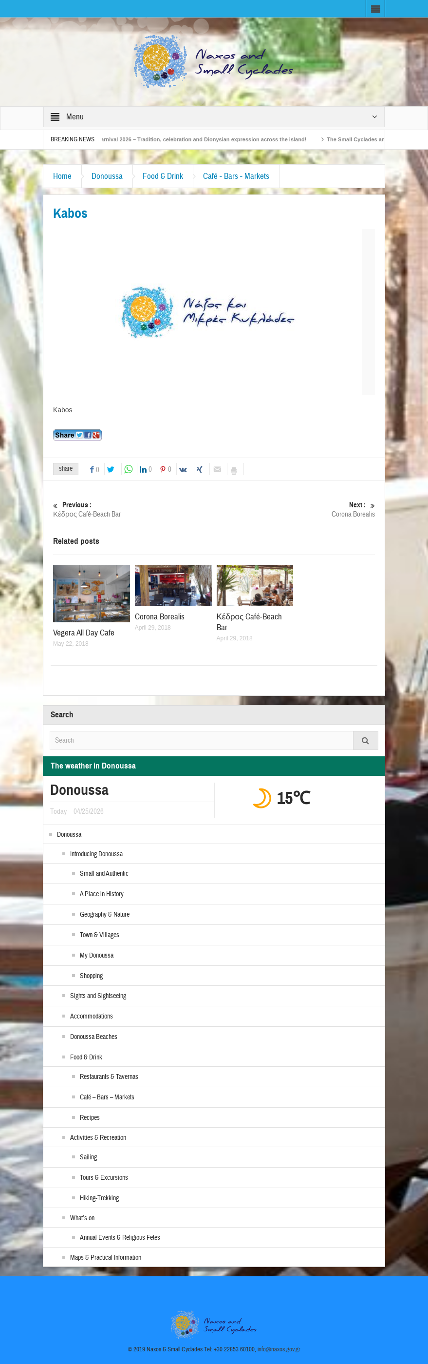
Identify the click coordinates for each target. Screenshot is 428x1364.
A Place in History (102, 894)
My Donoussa (96, 955)
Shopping (91, 976)
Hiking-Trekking (99, 1198)
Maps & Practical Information (105, 1257)
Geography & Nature (105, 914)
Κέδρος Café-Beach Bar (133, 509)
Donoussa (107, 176)
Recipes (90, 1118)
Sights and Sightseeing (98, 996)
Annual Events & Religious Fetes (120, 1237)
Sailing (88, 1157)
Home (62, 176)
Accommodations (91, 1016)
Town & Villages (99, 935)
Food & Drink (163, 176)
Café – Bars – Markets (107, 1097)
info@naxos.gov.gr (279, 1349)
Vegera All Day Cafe (83, 633)
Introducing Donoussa (96, 854)
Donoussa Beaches (93, 1037)
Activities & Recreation (98, 1137)
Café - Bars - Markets (236, 176)
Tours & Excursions (104, 1177)
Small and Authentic (104, 873)
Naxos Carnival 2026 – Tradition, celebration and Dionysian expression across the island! (197, 139)
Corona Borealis (294, 509)
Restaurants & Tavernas (109, 1077)
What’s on (82, 1218)
